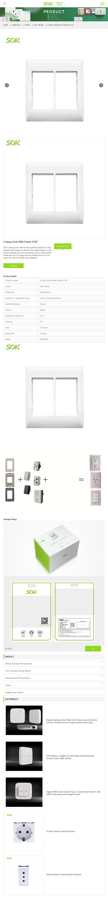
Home (5, 25)
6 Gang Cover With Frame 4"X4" (60, 25)
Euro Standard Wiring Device (18, 671)
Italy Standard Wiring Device (18, 678)
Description (63, 246)
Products (16, 25)
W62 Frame (38, 25)
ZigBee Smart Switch (14, 692)
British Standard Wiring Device (19, 663)
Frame (27, 25)
